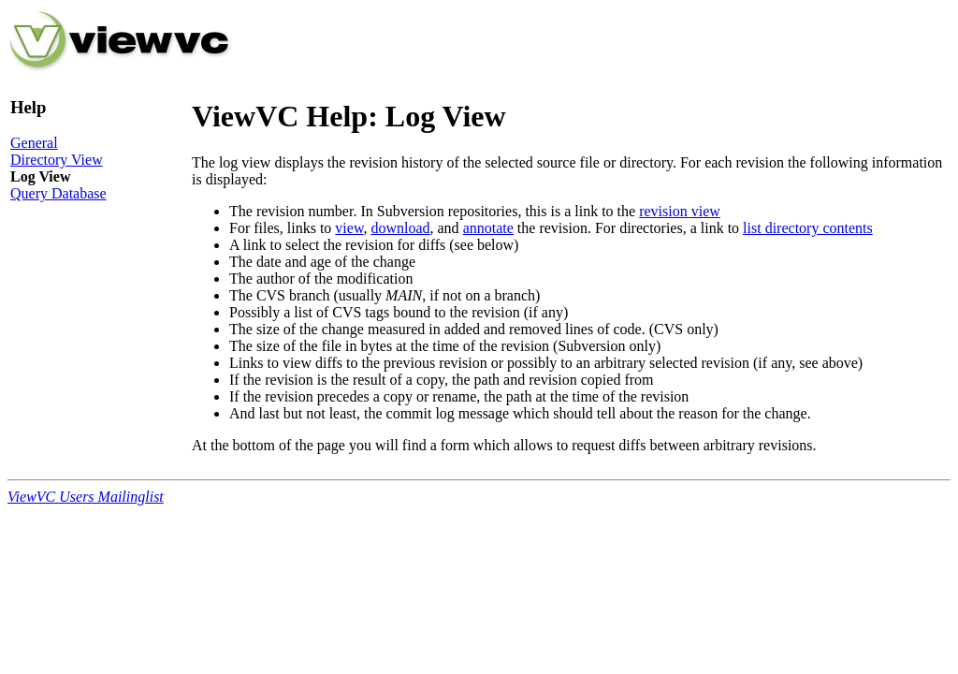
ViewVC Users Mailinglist (85, 497)
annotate (488, 228)
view (349, 228)
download (399, 228)
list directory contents (808, 228)
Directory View (56, 160)
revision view (679, 211)
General (34, 143)
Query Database (58, 193)
